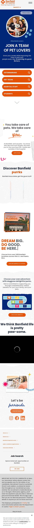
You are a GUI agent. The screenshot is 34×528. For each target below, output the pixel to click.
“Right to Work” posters (17, 507)
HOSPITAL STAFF (17, 86)
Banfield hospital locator (9, 440)
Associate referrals (8, 447)
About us (5, 433)
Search (17, 7)
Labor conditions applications (11, 444)
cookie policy (23, 526)
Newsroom (6, 436)
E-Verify (24, 503)
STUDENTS (17, 93)
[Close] (32, 520)
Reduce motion (26, 12)
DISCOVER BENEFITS (17, 315)
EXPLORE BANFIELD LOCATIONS (17, 264)
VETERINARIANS (17, 72)
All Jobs (17, 469)
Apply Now (17, 153)
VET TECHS (17, 79)
